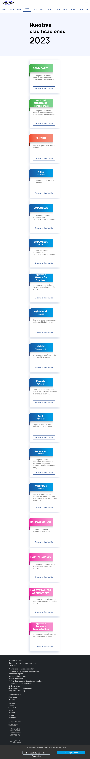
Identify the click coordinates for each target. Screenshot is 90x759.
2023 (27, 9)
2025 (11, 9)
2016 (80, 9)
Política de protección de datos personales (25, 681)
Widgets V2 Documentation (20, 688)
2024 (19, 9)
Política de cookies (16, 679)
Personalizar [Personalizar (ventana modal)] (36, 756)
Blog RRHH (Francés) (17, 691)
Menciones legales (16, 674)
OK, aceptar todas (71, 753)
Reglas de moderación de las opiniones (24, 671)
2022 (34, 9)
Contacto (12, 665)
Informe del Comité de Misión (20, 684)
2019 (57, 9)
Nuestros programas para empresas (22, 663)
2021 (42, 9)
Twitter (12, 700)
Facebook (13, 697)
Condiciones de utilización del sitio (22, 669)
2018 (65, 9)
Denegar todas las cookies (36, 753)
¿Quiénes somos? (15, 661)
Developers (14, 686)
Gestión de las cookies (17, 676)
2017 (73, 9)
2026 (4, 9)
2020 (50, 9)
